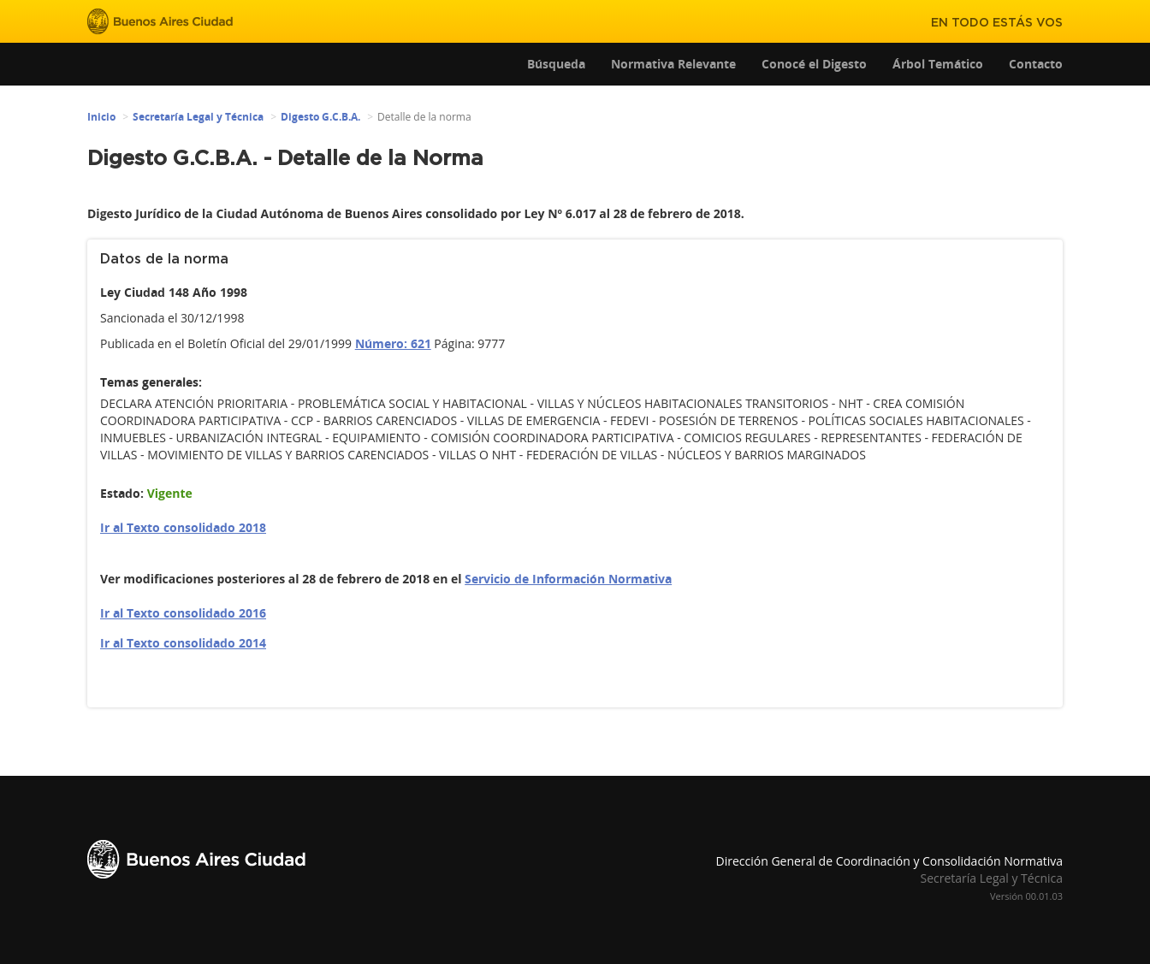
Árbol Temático (937, 64)
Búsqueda (556, 64)
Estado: (122, 493)
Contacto (1036, 64)
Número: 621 (393, 343)
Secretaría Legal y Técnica (198, 116)
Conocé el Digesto (814, 64)
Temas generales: (151, 382)
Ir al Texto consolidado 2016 (183, 613)
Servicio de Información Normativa (568, 579)
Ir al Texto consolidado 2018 (183, 527)
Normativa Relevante (673, 64)
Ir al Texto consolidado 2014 (183, 643)
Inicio (101, 116)
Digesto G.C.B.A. (320, 116)
